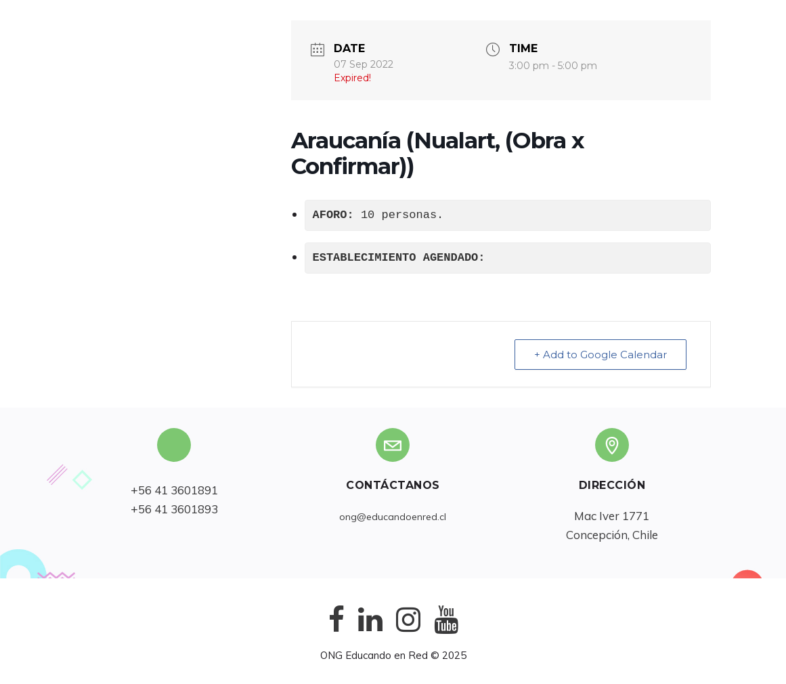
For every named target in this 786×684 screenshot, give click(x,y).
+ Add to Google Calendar (600, 354)
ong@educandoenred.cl (392, 517)
